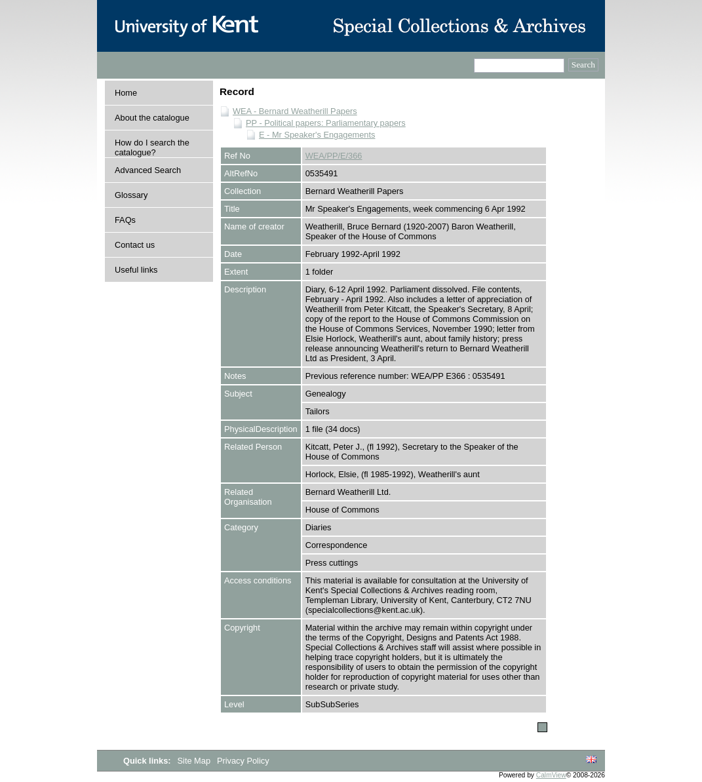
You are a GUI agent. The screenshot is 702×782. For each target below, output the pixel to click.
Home (126, 93)
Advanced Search (148, 170)
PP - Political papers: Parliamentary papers (326, 123)
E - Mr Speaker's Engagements (317, 135)
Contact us (135, 245)
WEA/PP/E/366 (333, 156)
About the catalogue (152, 118)
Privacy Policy (243, 761)
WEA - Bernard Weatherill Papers (295, 111)
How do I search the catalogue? (152, 147)
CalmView (551, 775)
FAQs (125, 220)
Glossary (131, 195)
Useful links (136, 270)
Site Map (195, 761)
